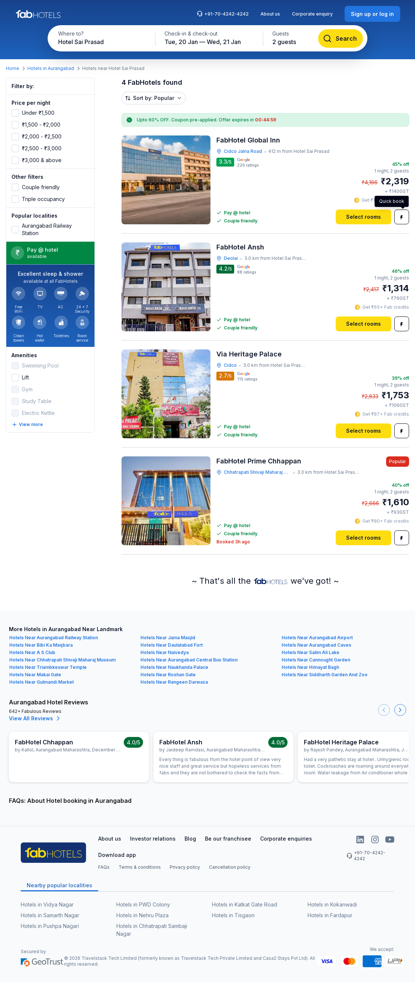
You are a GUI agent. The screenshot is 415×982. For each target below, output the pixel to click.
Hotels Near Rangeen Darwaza (174, 682)
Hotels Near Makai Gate (35, 674)
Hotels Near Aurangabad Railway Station (53, 637)
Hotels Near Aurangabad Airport (317, 637)
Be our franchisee (228, 838)
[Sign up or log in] (372, 14)
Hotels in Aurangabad (50, 68)
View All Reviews (35, 718)
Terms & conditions (140, 867)
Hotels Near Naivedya (164, 652)
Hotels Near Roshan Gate (168, 674)
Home (12, 68)
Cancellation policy (229, 867)
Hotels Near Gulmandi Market (41, 682)
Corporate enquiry (312, 14)
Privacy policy (185, 867)
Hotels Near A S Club (32, 652)
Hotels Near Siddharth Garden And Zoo (325, 674)
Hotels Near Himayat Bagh (310, 667)
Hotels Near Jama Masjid (167, 637)
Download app (117, 855)
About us (270, 14)
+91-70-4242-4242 (223, 14)
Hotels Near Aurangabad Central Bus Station (189, 660)
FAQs (104, 867)
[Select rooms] (363, 217)
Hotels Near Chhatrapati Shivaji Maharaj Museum (62, 660)
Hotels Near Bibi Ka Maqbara (41, 645)
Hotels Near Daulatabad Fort (171, 645)
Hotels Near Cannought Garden (316, 660)
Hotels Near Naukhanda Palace (174, 667)
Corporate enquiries (286, 838)
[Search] (340, 38)
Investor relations (153, 838)
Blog (190, 838)
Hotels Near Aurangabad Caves (316, 645)
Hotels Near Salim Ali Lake (310, 652)
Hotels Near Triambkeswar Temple (48, 667)
